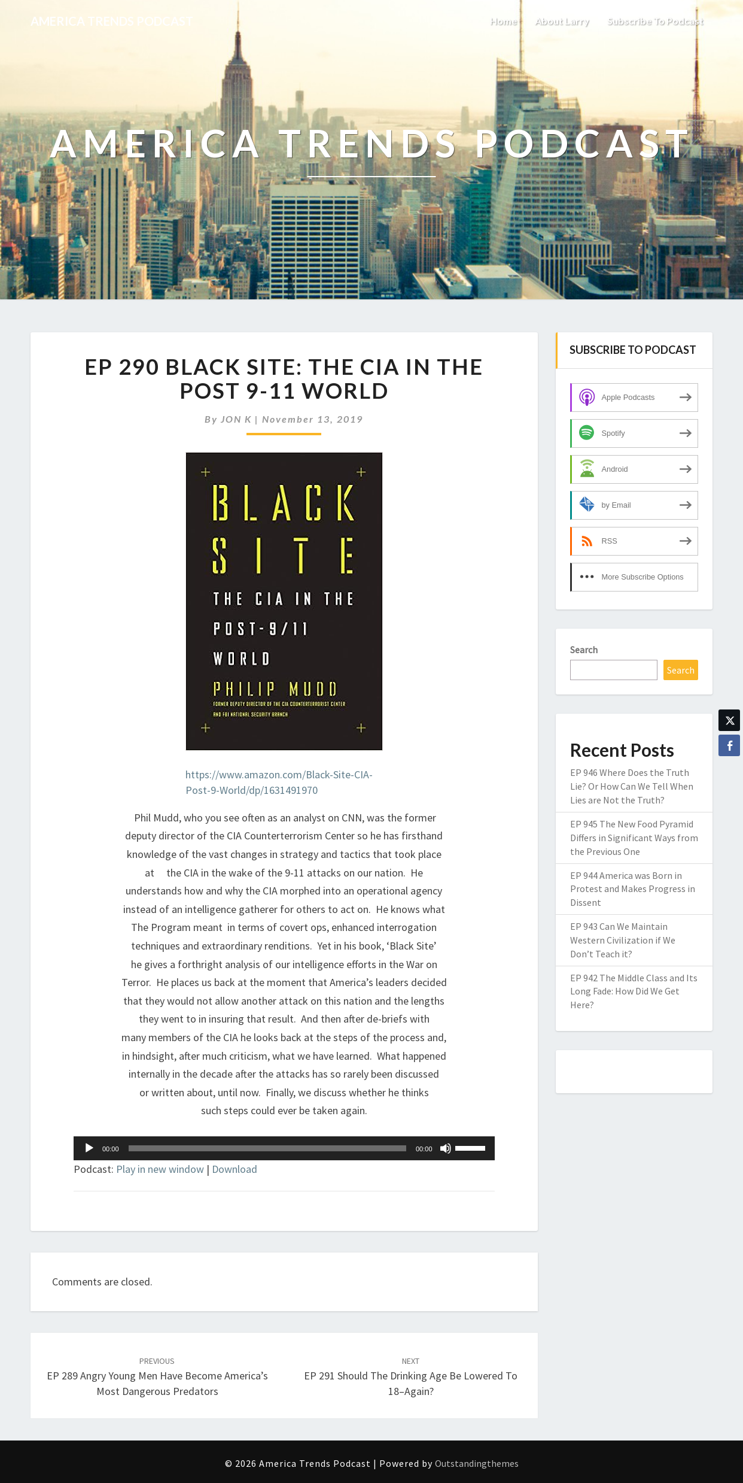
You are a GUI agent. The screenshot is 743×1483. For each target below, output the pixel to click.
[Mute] (446, 1148)
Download (234, 1169)
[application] (284, 1148)
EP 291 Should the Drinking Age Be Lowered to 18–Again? (410, 1376)
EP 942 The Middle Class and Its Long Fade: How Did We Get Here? (634, 991)
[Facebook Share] (729, 745)
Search (584, 650)
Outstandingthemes (477, 1463)
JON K (236, 418)
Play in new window (160, 1169)
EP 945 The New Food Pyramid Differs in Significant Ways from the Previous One (634, 837)
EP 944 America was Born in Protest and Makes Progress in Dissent (632, 889)
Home (503, 20)
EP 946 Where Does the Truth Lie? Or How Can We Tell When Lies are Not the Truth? (631, 786)
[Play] (89, 1148)
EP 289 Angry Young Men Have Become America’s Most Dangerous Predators (157, 1376)
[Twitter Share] (729, 720)
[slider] (267, 1148)
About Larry (562, 20)
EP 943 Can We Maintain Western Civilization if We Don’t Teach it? (622, 940)
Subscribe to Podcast (655, 20)
